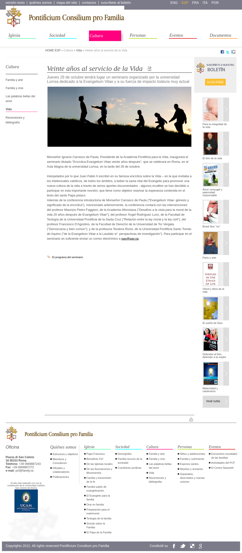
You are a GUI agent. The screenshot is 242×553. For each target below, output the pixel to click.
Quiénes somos (63, 447)
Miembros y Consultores (60, 461)
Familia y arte (14, 80)
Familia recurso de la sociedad (130, 460)
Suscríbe (215, 82)
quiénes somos (40, 3)
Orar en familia (95, 504)
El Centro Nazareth (222, 467)
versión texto (15, 3)
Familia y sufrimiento (192, 458)
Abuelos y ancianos (191, 469)
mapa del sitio (66, 3)
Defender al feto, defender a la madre (214, 356)
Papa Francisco (96, 453)
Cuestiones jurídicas (130, 467)
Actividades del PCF (223, 462)
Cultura (96, 35)
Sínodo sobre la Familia (96, 525)
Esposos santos (189, 463)
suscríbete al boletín (116, 3)
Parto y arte (209, 257)
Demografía (124, 453)
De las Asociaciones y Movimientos (99, 471)
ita (205, 3)
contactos (89, 3)
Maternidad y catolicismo (210, 390)
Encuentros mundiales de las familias (224, 455)
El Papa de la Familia (99, 532)
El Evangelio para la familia (98, 497)
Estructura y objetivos (65, 454)
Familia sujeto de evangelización (96, 488)
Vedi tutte (213, 401)
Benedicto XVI (95, 458)
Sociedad (57, 35)
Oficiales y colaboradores (61, 470)
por (215, 3)
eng (174, 3)
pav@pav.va (130, 238)
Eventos (176, 35)
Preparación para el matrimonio (98, 511)
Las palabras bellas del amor (160, 465)
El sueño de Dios (213, 323)
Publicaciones (61, 476)
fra (195, 3)
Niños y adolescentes (192, 453)
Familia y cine (14, 88)
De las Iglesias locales (100, 463)
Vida (79, 50)
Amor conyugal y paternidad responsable (212, 192)
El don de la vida (212, 158)
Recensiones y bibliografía (157, 479)
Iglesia (14, 35)
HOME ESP (52, 50)
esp (185, 3)
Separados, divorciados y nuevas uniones (192, 478)
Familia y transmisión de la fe (99, 479)
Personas (138, 35)
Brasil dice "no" (211, 226)
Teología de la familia (99, 518)
